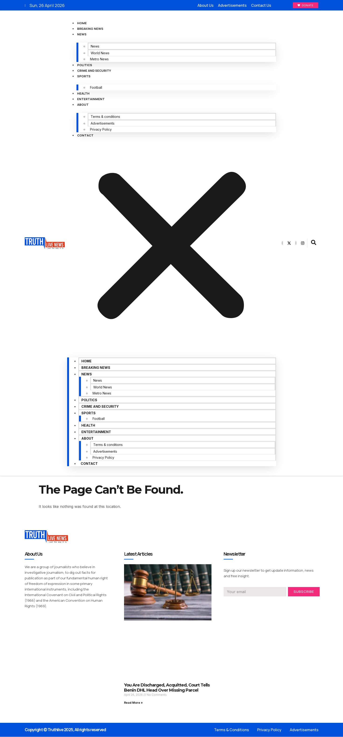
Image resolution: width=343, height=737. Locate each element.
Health (83, 94)
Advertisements (102, 124)
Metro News (99, 59)
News (82, 34)
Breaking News (90, 29)
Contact (85, 135)
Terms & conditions (105, 117)
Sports (83, 76)
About (83, 105)
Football (96, 88)
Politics (84, 65)
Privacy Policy (101, 130)
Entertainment (91, 99)
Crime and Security (94, 71)
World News (100, 53)
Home (82, 23)
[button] (171, 247)
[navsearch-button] (313, 243)
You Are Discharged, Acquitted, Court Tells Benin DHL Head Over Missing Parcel (167, 688)
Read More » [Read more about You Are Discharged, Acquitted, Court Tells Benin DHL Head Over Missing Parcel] (133, 703)
